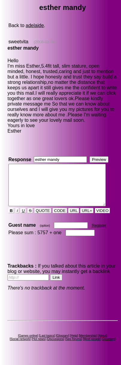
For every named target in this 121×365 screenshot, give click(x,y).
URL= (86, 218)
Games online (29, 343)
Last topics (48, 343)
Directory (110, 347)
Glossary (63, 343)
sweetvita (18, 41)
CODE (59, 218)
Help (75, 343)
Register (98, 233)
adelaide (34, 25)
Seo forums (74, 347)
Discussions (56, 347)
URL (73, 218)
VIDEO (102, 218)
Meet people (93, 347)
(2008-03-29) (44, 42)
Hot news (40, 347)
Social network (21, 347)
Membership (89, 343)
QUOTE (42, 218)
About (104, 343)
